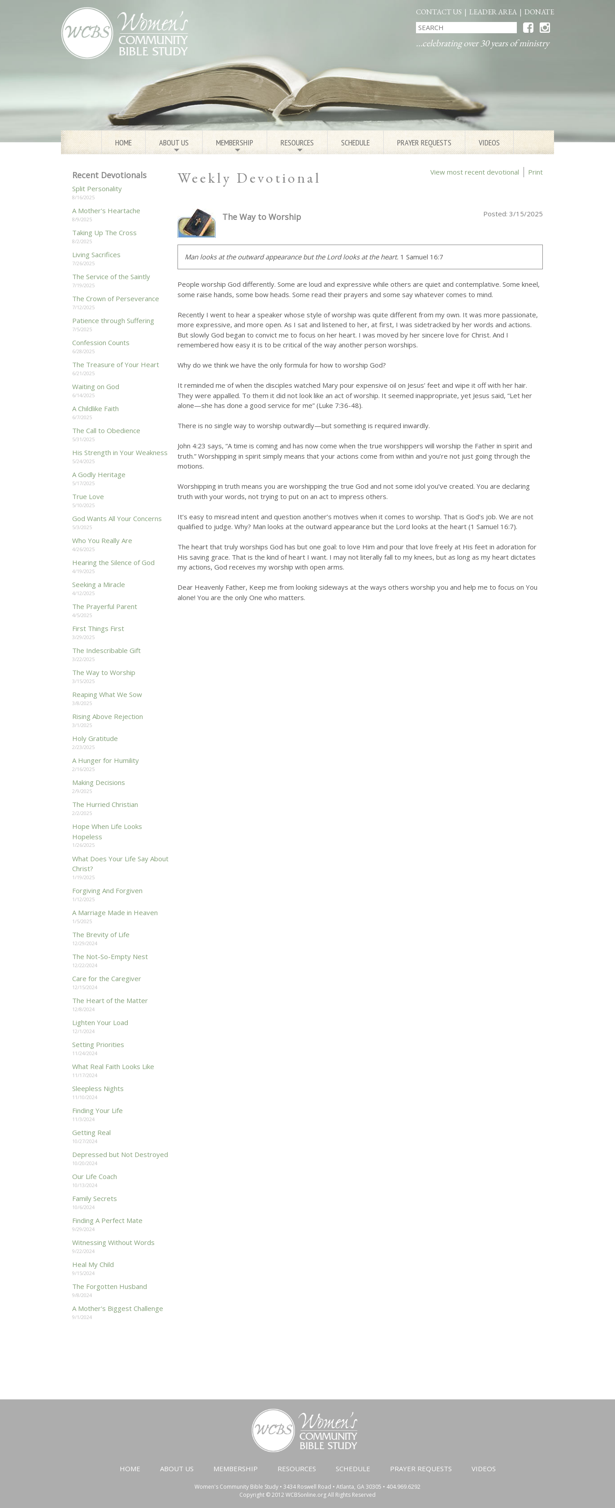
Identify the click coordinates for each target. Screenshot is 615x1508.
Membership (234, 145)
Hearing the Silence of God (113, 562)
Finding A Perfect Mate (107, 1220)
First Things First (98, 628)
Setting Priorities (98, 1044)
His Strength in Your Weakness (120, 452)
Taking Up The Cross (104, 232)
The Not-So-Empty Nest (110, 956)
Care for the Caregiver (106, 978)
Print (535, 171)
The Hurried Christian (105, 804)
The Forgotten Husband (109, 1286)
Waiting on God (95, 386)
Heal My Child (93, 1264)
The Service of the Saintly (111, 276)
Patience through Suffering (113, 320)
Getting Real (91, 1132)
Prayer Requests (424, 142)
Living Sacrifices (96, 254)
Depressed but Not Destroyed (120, 1154)
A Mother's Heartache (106, 210)
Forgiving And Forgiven (107, 890)
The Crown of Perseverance (115, 298)
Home (123, 142)
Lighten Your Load (100, 1022)
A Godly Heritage (99, 474)
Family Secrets (94, 1198)
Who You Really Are (102, 540)
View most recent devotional (474, 171)
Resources (297, 145)
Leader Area (493, 12)
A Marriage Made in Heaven (115, 912)
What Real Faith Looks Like (113, 1066)
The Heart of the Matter (110, 1000)
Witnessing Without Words (113, 1242)
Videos (489, 142)
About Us (174, 145)
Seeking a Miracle (98, 584)
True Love (88, 496)
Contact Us (439, 12)
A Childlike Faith (95, 408)
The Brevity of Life (101, 934)
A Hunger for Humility (105, 760)
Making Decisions (98, 782)
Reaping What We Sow (107, 694)
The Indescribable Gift (106, 650)
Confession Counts (101, 342)
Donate (539, 12)
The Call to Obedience (106, 430)
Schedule (355, 142)
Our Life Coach (94, 1176)
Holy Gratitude (95, 738)
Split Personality (97, 188)
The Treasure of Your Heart (115, 364)
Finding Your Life (97, 1110)
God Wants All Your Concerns (117, 518)
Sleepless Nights (98, 1088)
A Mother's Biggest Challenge (117, 1308)
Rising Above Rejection (107, 716)
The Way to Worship (103, 672)
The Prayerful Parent (104, 606)
